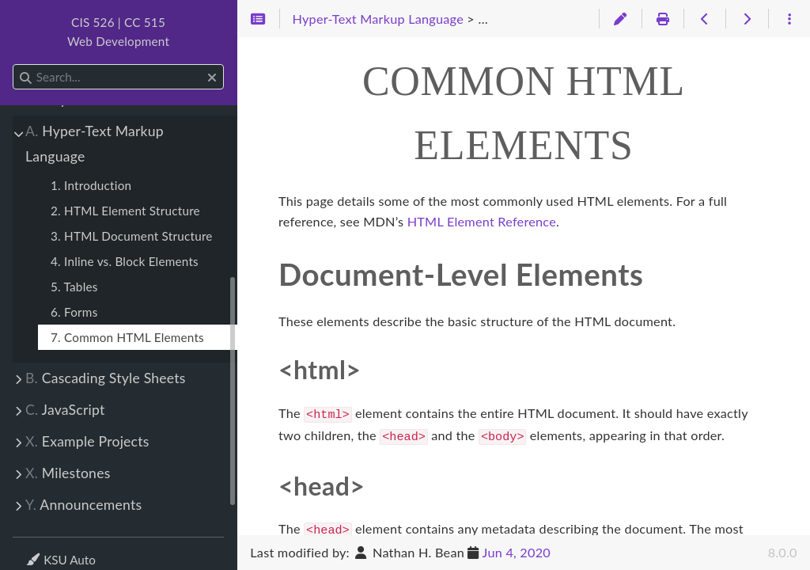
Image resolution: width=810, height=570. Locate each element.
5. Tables (74, 286)
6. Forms (74, 312)
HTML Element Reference (481, 221)
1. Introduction (91, 185)
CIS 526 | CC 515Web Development (118, 31)
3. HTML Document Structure (132, 236)
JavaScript (65, 409)
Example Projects (87, 441)
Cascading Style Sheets (105, 378)
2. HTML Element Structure (125, 210)
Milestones (68, 473)
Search (13, 64)
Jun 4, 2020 (517, 552)
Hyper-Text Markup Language (94, 144)
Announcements (83, 504)
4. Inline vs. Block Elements (125, 261)
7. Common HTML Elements (127, 337)
